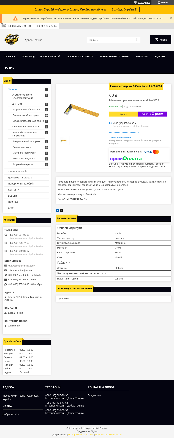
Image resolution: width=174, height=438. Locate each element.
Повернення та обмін (114, 56)
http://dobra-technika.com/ (21, 265)
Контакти (142, 56)
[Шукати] (137, 40)
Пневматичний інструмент (26, 115)
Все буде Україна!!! (124, 9)
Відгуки (160, 56)
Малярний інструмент (24, 152)
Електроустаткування (23, 158)
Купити (123, 114)
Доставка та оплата (80, 56)
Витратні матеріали (22, 164)
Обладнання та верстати (25, 126)
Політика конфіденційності (108, 434)
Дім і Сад (17, 103)
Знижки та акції (49, 56)
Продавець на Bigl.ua (87, 431)
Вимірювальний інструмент (27, 141)
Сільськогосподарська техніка (28, 121)
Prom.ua (104, 428)
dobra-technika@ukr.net (20, 270)
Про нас (9, 68)
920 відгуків (144, 2)
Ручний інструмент (22, 147)
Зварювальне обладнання (26, 109)
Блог (11, 207)
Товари (27, 56)
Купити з (152, 114)
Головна (9, 56)
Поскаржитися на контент (80, 434)
